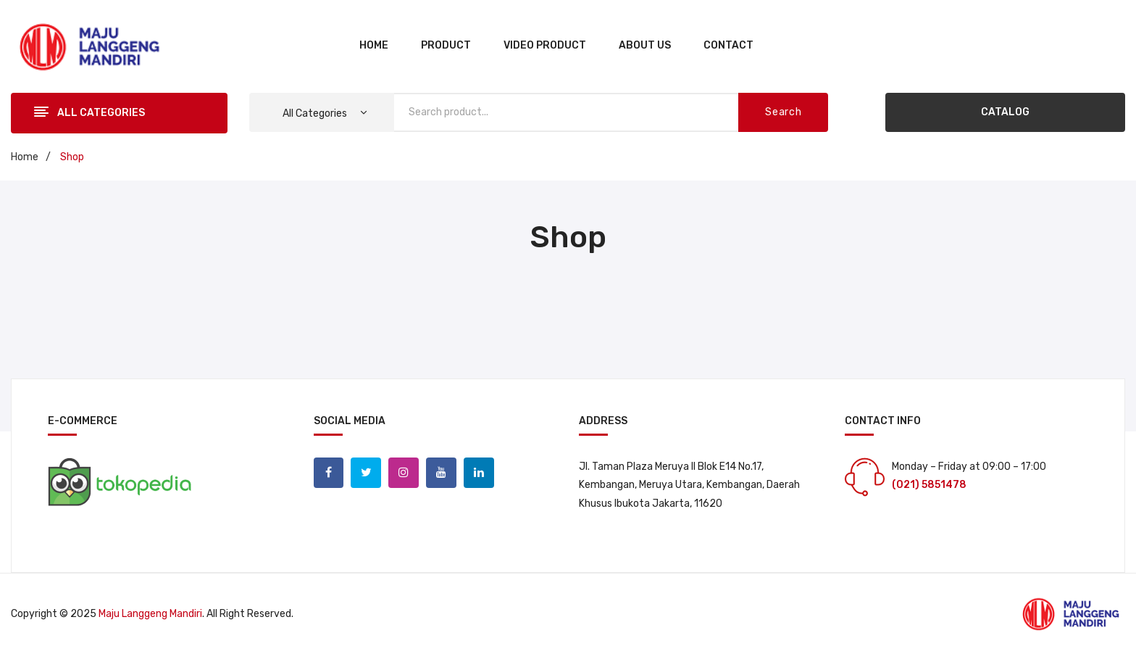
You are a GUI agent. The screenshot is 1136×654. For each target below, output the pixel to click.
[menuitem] (373, 46)
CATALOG (1005, 112)
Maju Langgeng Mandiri (150, 614)
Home (24, 157)
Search (783, 112)
